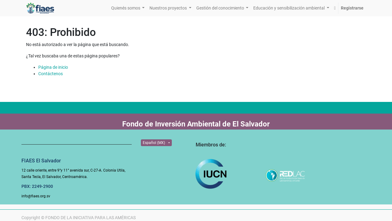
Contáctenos (50, 73)
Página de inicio (53, 67)
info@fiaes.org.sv (35, 196)
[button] (335, 8)
